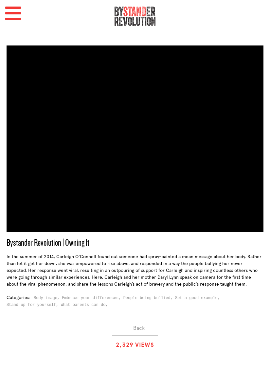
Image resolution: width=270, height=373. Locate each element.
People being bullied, (149, 298)
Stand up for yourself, (34, 305)
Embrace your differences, (92, 298)
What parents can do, (85, 305)
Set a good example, (198, 298)
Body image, (48, 298)
